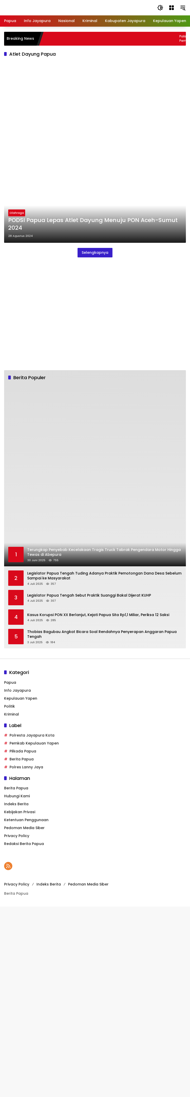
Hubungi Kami (17, 796)
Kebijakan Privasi (19, 811)
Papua (10, 682)
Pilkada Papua (23, 751)
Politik (9, 706)
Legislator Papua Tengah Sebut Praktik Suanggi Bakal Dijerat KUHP (89, 595)
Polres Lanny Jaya (26, 767)
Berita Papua (22, 759)
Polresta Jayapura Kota (32, 735)
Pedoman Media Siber (24, 827)
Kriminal (11, 714)
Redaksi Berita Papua (24, 843)
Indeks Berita (16, 804)
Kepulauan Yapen (20, 698)
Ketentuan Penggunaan (26, 819)
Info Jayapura (17, 690)
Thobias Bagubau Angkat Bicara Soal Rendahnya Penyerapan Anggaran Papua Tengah (102, 634)
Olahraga (17, 213)
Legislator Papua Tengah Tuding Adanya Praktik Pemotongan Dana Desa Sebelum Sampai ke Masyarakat (104, 576)
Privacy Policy (16, 835)
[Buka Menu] (171, 8)
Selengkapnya (95, 252)
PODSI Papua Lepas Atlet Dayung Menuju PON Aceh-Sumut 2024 (93, 224)
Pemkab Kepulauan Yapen (34, 743)
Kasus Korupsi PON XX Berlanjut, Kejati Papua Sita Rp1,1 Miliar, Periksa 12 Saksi (98, 614)
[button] (160, 8)
